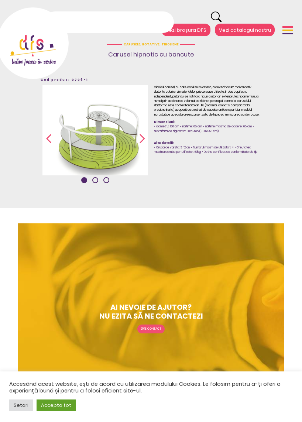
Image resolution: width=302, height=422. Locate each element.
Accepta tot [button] (56, 405)
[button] (84, 180)
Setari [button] (21, 405)
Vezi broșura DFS (185, 29)
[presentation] (49, 139)
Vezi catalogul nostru (245, 29)
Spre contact (151, 328)
